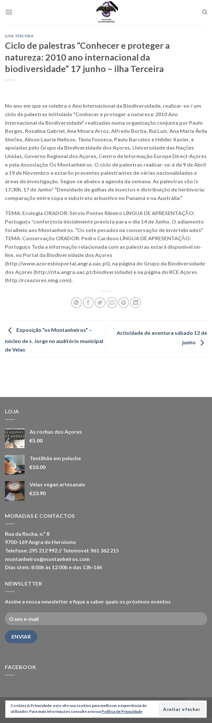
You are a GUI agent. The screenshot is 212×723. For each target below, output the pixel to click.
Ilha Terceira (19, 36)
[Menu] (9, 12)
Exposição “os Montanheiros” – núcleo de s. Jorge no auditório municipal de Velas (54, 339)
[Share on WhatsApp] (76, 302)
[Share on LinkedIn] (135, 302)
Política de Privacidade (122, 711)
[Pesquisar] (204, 12)
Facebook (20, 667)
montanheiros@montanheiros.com (47, 559)
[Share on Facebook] (88, 302)
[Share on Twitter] (100, 302)
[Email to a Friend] (111, 302)
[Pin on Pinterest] (123, 302)
